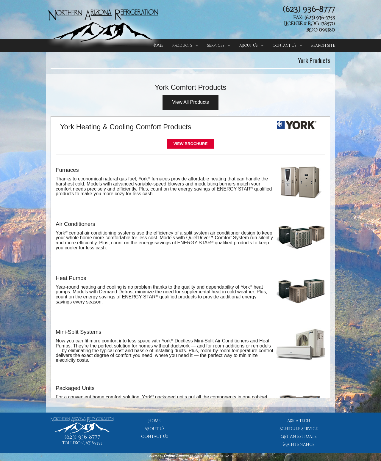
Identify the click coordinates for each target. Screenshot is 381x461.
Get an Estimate (299, 436)
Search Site (323, 45)
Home (157, 45)
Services (215, 45)
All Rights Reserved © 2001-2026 (211, 456)
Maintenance (299, 444)
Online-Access (176, 456)
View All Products (190, 102)
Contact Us (284, 45)
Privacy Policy (190, 459)
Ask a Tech (298, 421)
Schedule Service (298, 429)
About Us (248, 45)
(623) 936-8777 (308, 9)
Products (182, 45)
